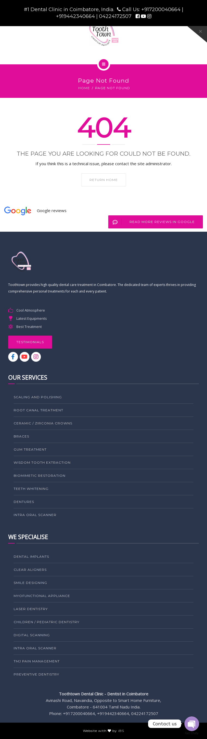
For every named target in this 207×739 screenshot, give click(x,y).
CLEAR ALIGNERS (30, 570)
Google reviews (52, 210)
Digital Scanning (32, 635)
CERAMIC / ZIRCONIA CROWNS (43, 423)
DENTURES (24, 502)
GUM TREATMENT (30, 449)
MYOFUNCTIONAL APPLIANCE (42, 596)
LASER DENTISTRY (31, 609)
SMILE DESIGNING (30, 583)
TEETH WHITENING (31, 489)
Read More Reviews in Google (152, 222)
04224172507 (116, 16)
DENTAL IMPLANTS (31, 556)
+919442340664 (76, 16)
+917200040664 (161, 10)
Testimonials (30, 342)
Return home (103, 180)
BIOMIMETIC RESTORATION (39, 475)
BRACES (21, 436)
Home (84, 88)
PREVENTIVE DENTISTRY (36, 674)
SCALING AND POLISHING (38, 397)
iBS (121, 731)
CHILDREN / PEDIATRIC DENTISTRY (46, 622)
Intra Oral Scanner (35, 515)
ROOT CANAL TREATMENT (38, 410)
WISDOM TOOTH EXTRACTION (42, 462)
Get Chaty (192, 733)
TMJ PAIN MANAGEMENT (37, 661)
